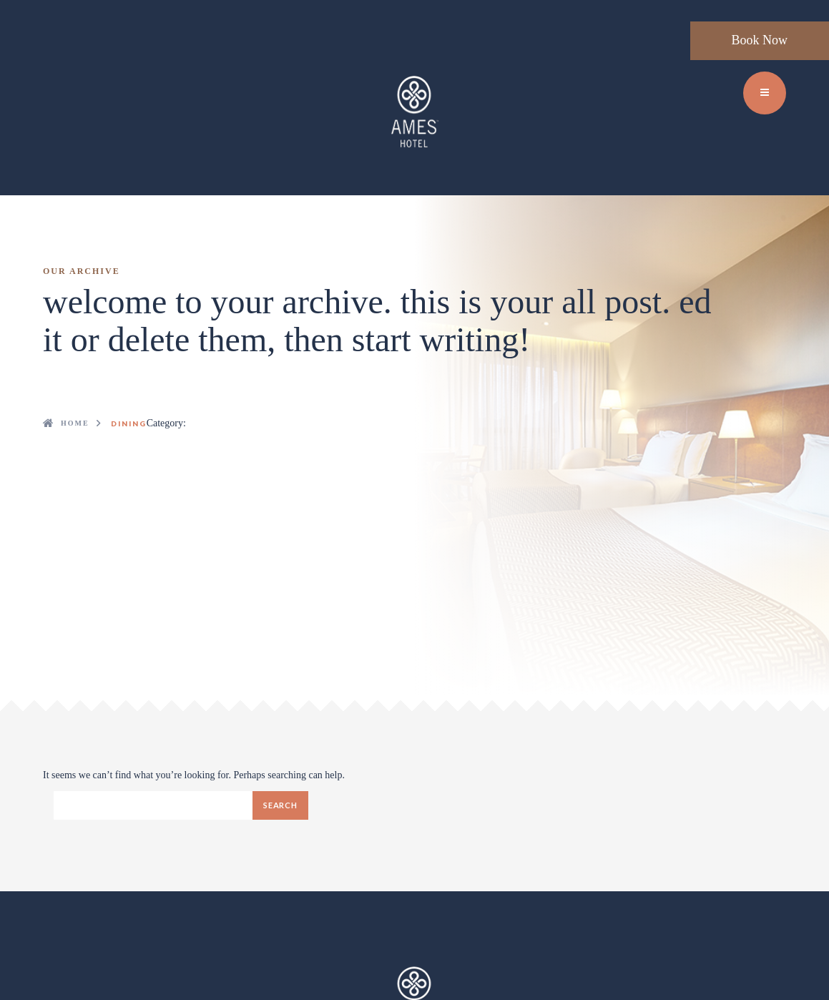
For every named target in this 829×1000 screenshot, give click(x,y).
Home (75, 423)
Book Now (760, 40)
